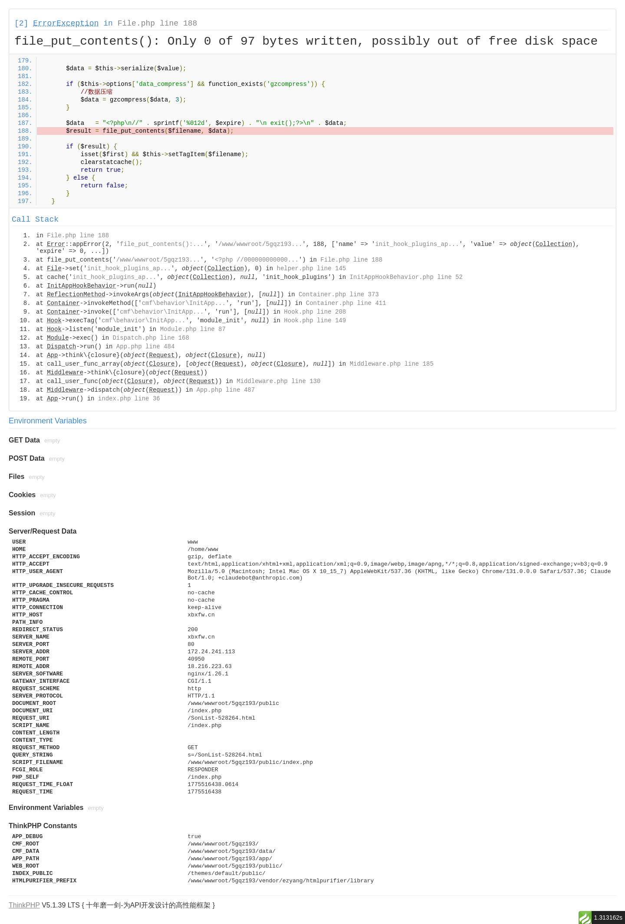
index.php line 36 (129, 398)
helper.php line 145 (311, 268)
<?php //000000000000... (257, 259)
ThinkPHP (24, 905)
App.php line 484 (145, 346)
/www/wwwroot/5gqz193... (260, 244)
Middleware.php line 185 (392, 363)
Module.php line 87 (193, 329)
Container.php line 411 (346, 303)
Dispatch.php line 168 (150, 337)
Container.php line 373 (339, 294)
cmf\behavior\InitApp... (184, 303)
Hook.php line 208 (315, 311)
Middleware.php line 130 (278, 381)
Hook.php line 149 (315, 320)
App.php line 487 (226, 390)
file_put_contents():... (162, 244)
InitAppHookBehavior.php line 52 (406, 277)
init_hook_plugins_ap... (417, 244)
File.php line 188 (157, 23)
